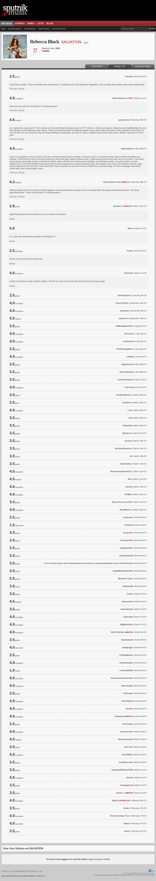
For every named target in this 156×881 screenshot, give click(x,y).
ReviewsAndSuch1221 (121, 471)
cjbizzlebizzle (127, 148)
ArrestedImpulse (126, 379)
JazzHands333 (126, 555)
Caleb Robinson (120, 98)
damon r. (120, 793)
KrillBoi (128, 494)
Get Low (128, 747)
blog (50, 23)
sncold (128, 487)
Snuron (129, 777)
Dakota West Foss (112, 182)
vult (130, 418)
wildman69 (128, 586)
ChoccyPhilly (121, 303)
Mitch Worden (117, 632)
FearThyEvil (127, 701)
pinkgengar (127, 647)
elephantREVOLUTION (122, 770)
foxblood (128, 525)
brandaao (124, 311)
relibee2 (130, 356)
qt (131, 456)
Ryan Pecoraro (119, 502)
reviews (6, 23)
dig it (86, 43)
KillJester (128, 273)
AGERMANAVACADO (123, 571)
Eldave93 (127, 425)
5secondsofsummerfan (122, 678)
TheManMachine (124, 395)
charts (20, 23)
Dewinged (119, 716)
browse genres (14, 28)
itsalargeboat (126, 785)
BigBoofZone (126, 624)
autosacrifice (126, 731)
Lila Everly (130, 387)
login (3, 28)
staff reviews (43, 28)
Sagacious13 (127, 364)
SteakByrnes (126, 510)
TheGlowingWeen (124, 349)
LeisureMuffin (126, 670)
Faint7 (130, 594)
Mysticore (127, 433)
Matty (114, 800)
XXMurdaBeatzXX (124, 326)
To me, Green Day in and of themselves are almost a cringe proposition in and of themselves (88, 563)
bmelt (126, 831)
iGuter (126, 808)
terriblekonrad (125, 762)
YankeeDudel (126, 609)
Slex (130, 479)
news (30, 23)
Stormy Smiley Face (119, 816)
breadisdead (127, 640)
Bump (21, 88)
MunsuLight (127, 686)
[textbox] (134, 29)
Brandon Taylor (125, 578)
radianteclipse (126, 663)
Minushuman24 (125, 739)
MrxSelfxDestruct (123, 448)
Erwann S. (118, 206)
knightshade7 (126, 548)
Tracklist (45, 51)
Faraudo (129, 76)
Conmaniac (127, 724)
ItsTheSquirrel (124, 295)
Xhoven (129, 708)
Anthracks (128, 517)
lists (40, 23)
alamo (126, 823)
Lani (130, 410)
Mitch (130, 228)
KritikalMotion (126, 655)
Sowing (123, 540)
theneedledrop (127, 372)
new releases (30, 28)
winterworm (127, 601)
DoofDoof (127, 402)
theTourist (129, 334)
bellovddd (128, 617)
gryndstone (123, 120)
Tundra (129, 251)
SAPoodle (128, 693)
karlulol (128, 441)
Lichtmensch (128, 341)
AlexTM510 (127, 754)
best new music (59, 28)
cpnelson (123, 318)
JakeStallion (126, 464)
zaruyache (128, 532)
